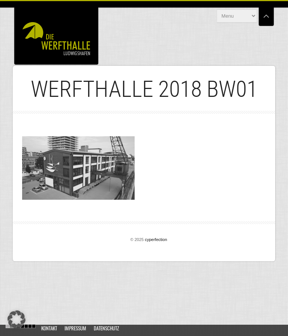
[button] (16, 319)
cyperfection (156, 239)
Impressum (75, 329)
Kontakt (49, 329)
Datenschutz (106, 329)
